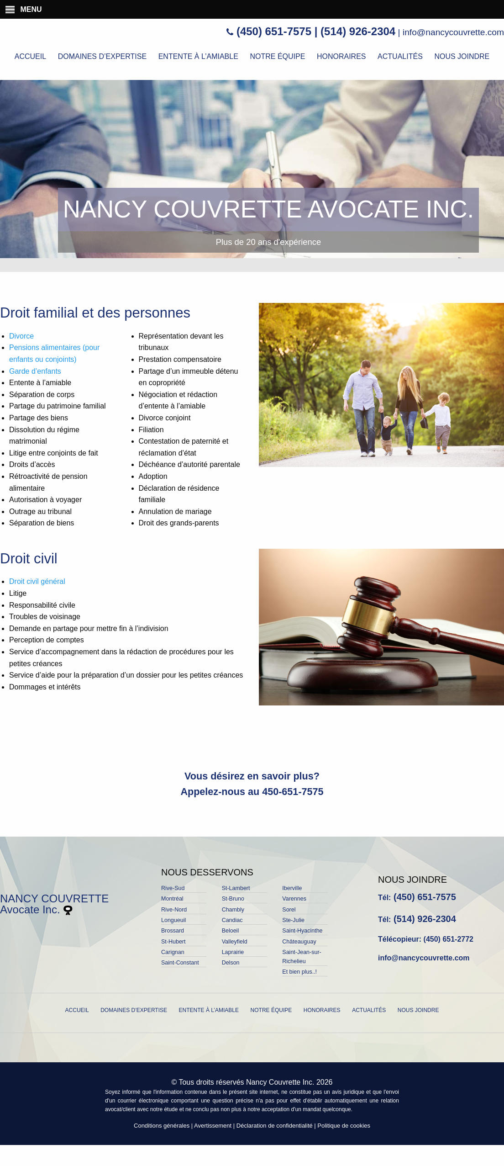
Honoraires (341, 56)
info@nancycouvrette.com (453, 32)
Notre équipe (277, 56)
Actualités (400, 56)
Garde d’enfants (35, 371)
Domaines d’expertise (102, 56)
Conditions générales (161, 1125)
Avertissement (212, 1125)
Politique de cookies (343, 1125)
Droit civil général (37, 581)
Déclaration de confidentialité (274, 1125)
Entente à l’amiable (198, 56)
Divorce (21, 336)
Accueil (30, 56)
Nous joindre (461, 56)
